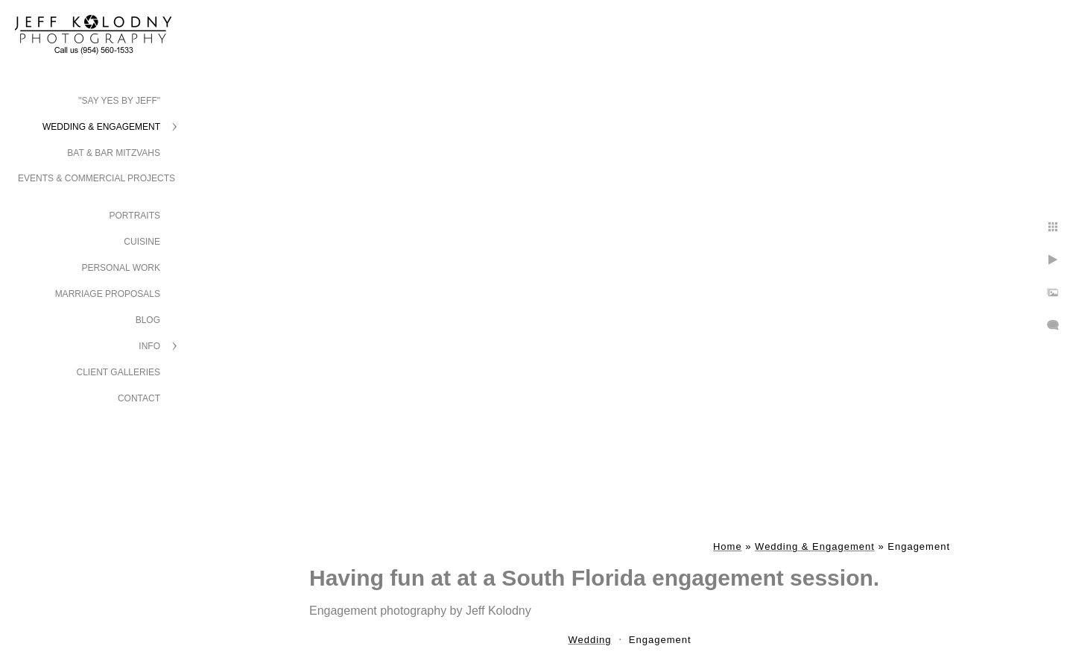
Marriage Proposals (107, 294)
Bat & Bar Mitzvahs (113, 153)
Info (149, 346)
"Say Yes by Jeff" (119, 100)
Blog (148, 320)
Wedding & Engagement (101, 127)
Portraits (135, 215)
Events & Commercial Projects (96, 178)
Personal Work (120, 268)
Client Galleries (119, 372)
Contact (139, 398)
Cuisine (142, 241)
